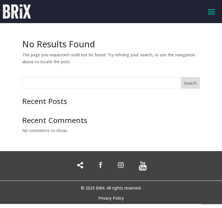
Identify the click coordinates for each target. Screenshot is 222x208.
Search (190, 83)
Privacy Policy (111, 198)
